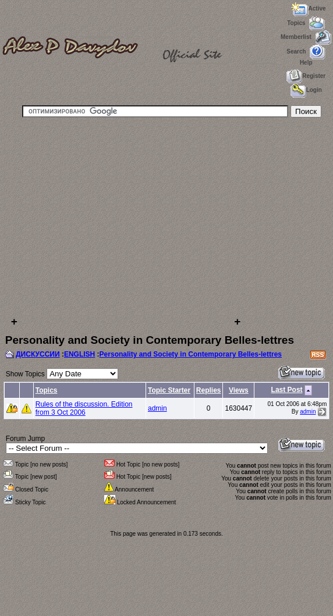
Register (305, 76)
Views (239, 390)
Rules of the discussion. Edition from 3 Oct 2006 (84, 408)
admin (157, 408)
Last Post (287, 390)
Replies (208, 390)
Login (306, 90)
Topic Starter (169, 390)
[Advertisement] (122, 216)
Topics (47, 390)
